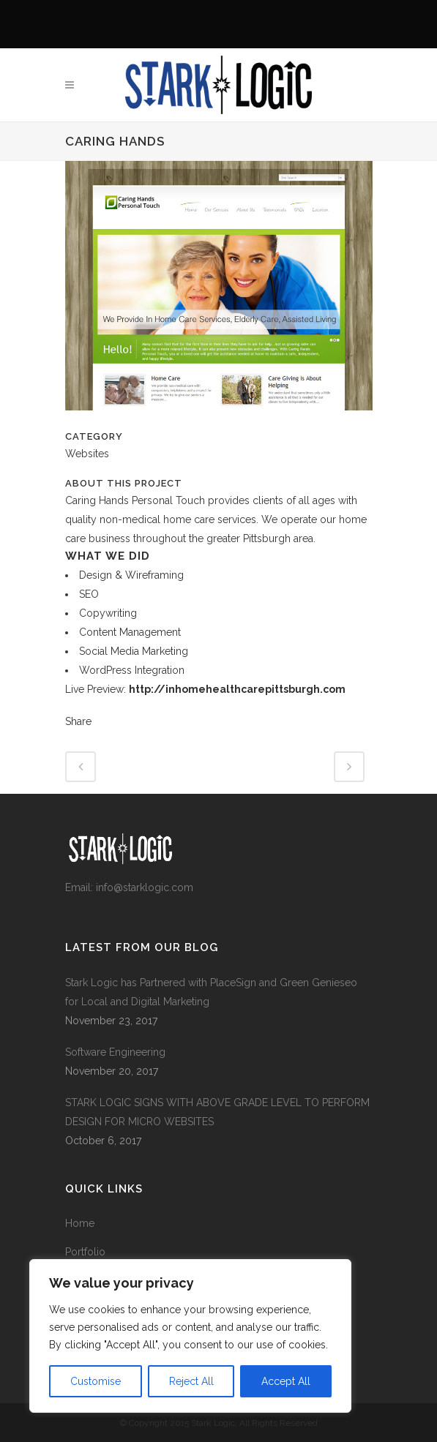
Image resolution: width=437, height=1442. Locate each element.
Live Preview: (205, 689)
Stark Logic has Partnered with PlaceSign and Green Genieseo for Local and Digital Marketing (211, 992)
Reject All (191, 1381)
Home (79, 1223)
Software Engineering (115, 1052)
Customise (95, 1381)
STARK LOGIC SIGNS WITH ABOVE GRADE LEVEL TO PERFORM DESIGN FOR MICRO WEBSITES (217, 1112)
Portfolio (85, 1252)
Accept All (285, 1381)
